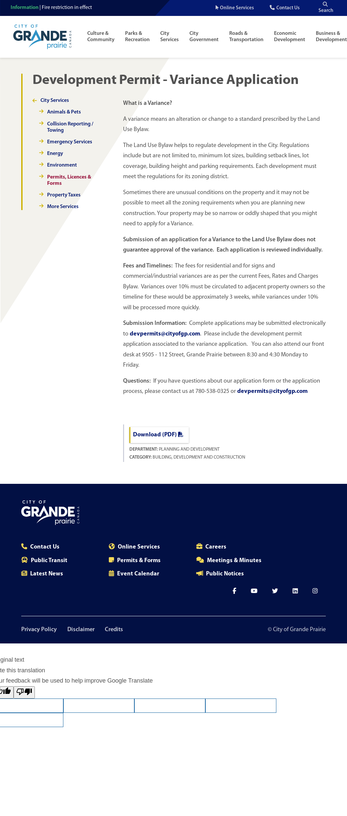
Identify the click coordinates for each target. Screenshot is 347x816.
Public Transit (49, 560)
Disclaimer (81, 630)
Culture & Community (100, 36)
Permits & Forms (139, 560)
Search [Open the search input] (325, 7)
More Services (63, 206)
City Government (204, 36)
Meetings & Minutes (234, 560)
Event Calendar (138, 574)
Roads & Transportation (246, 36)
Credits (114, 630)
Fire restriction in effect (67, 7)
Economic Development (289, 36)
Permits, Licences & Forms (69, 180)
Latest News (46, 574)
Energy (55, 153)
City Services (169, 36)
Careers (215, 547)
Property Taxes (64, 195)
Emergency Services (69, 142)
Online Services (237, 8)
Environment (62, 165)
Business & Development (331, 36)
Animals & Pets (64, 112)
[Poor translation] (24, 692)
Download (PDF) (158, 435)
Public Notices (225, 574)
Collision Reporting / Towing (70, 127)
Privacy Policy (39, 630)
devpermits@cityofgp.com (165, 334)
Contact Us (288, 8)
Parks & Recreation (137, 36)
